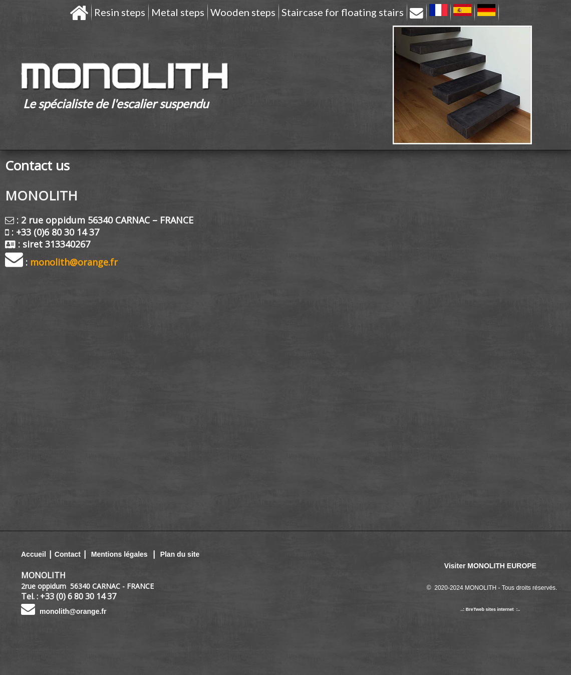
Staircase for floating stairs (342, 12)
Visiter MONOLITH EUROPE (490, 566)
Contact (68, 554)
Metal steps (177, 12)
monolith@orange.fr (73, 611)
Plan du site (180, 554)
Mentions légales (118, 554)
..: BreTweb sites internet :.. (490, 609)
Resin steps (119, 12)
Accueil (33, 554)
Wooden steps (242, 12)
